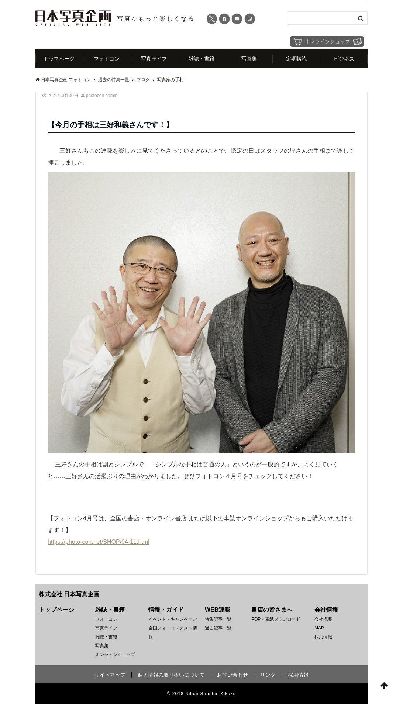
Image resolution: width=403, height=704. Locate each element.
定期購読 (296, 59)
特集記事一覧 (218, 619)
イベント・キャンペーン (172, 619)
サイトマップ (109, 675)
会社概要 (323, 619)
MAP (319, 628)
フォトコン (107, 59)
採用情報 (323, 636)
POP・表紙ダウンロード (275, 619)
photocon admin (101, 95)
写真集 (249, 59)
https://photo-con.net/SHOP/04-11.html (98, 542)
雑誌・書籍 (201, 59)
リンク (268, 675)
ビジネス (344, 59)
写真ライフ (154, 59)
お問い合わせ (232, 675)
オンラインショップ (115, 654)
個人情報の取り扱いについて (171, 675)
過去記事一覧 (218, 628)
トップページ (59, 59)
